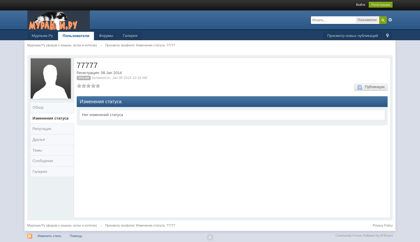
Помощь (76, 236)
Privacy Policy (383, 225)
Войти (360, 4)
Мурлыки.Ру (42, 36)
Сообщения (43, 161)
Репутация (42, 129)
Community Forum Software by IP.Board (364, 235)
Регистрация (380, 4)
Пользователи (75, 36)
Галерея (130, 36)
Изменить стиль (50, 236)
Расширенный (390, 19)
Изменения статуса (51, 118)
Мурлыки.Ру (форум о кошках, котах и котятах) (62, 225)
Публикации (370, 87)
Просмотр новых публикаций (352, 36)
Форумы (106, 36)
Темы (37, 150)
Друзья (39, 139)
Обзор (38, 107)
